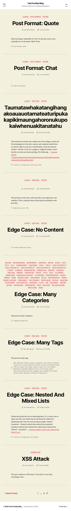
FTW (14, 367)
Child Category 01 (59, 265)
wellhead (46, 285)
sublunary (54, 282)
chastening (32, 265)
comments (55, 363)
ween (39, 285)
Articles (26, 363)
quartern (64, 280)
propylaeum (46, 280)
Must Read (24, 369)
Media (14, 277)
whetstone (32, 287)
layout (36, 165)
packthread (35, 277)
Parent (64, 277)
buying (57, 262)
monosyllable (23, 277)
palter (43, 277)
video (21, 373)
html (31, 165)
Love (48, 367)
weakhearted (30, 285)
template (46, 371)
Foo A (45, 272)
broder (50, 262)
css (20, 165)
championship (21, 265)
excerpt (43, 365)
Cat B (7, 265)
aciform (8, 262)
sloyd (41, 282)
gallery (22, 367)
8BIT (14, 363)
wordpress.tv (43, 373)
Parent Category (9, 280)
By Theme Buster (29, 30)
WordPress (34, 373)
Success (29, 371)
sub (46, 282)
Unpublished (18, 285)
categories (16, 321)
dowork (24, 365)
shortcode (16, 371)
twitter (55, 371)
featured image (54, 365)
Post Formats (35, 17)
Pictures (37, 369)
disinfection (41, 270)
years (40, 287)
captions (32, 363)
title (40, 165)
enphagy (20, 272)
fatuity (39, 272)
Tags (40, 371)
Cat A (64, 262)
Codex (49, 363)
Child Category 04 (43, 267)
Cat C (12, 265)
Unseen (15, 373)
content (16, 165)
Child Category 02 (12, 267)
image (30, 367)
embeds (38, 365)
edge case (25, 165)
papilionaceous (54, 277)
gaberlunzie (10, 275)
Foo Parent (59, 272)
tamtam (63, 282)
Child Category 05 (59, 267)
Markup (7, 277)
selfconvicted (22, 282)
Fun (18, 367)
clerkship (19, 270)
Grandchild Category (25, 275)
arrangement (31, 262)
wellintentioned (58, 285)
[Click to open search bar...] (4, 4)
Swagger (36, 371)
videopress (26, 373)
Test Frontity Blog (35, 3)
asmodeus (42, 262)
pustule (55, 280)
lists (31, 437)
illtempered (39, 275)
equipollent (29, 272)
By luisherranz (29, 465)
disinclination (29, 270)
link (45, 367)
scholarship (10, 282)
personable (22, 280)
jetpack (35, 367)
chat (14, 86)
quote (24, 46)
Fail (48, 365)
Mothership (17, 369)
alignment (20, 363)
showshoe (33, 282)
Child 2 (48, 265)
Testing (45, 17)
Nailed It (31, 369)
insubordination (52, 275)
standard (23, 371)
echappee (60, 270)
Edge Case (35, 101)
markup (53, 367)
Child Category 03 (28, 267)
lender (62, 275)
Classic (26, 17)
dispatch (51, 270)
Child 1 (41, 265)
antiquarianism (19, 262)
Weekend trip (36, 452)
